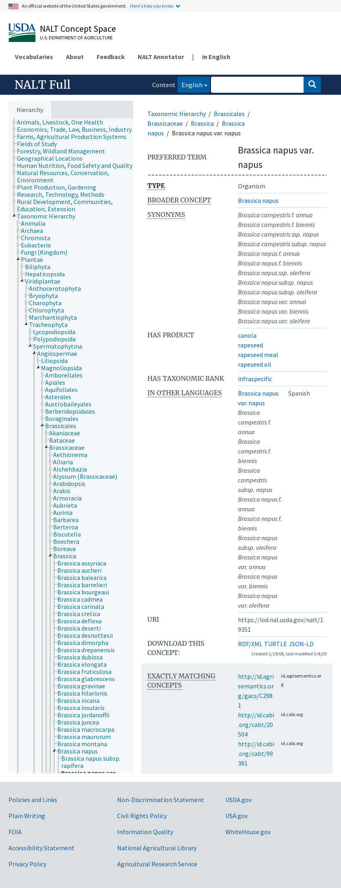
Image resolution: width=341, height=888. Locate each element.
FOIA (15, 832)
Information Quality (145, 832)
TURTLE (275, 644)
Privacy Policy (27, 864)
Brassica (202, 123)
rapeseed (250, 345)
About (75, 57)
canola (247, 335)
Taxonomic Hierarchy (176, 114)
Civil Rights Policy (142, 816)
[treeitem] (63, 122)
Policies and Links (32, 800)
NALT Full (42, 85)
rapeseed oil (254, 364)
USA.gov (236, 816)
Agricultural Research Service (157, 864)
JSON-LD (301, 644)
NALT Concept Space (78, 28)
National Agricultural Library (156, 848)
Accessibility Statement (41, 848)
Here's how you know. (152, 6)
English (190, 84)
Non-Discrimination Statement (160, 800)
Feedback (111, 57)
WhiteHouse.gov (248, 832)
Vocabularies (34, 57)
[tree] (70, 445)
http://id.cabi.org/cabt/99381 (256, 753)
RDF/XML (250, 644)
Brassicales (229, 114)
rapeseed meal (258, 355)
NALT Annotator (161, 57)
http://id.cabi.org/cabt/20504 (256, 724)
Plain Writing (26, 816)
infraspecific (255, 379)
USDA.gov (238, 800)
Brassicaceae (165, 123)
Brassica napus (258, 200)
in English (216, 57)
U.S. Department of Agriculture (76, 38)
